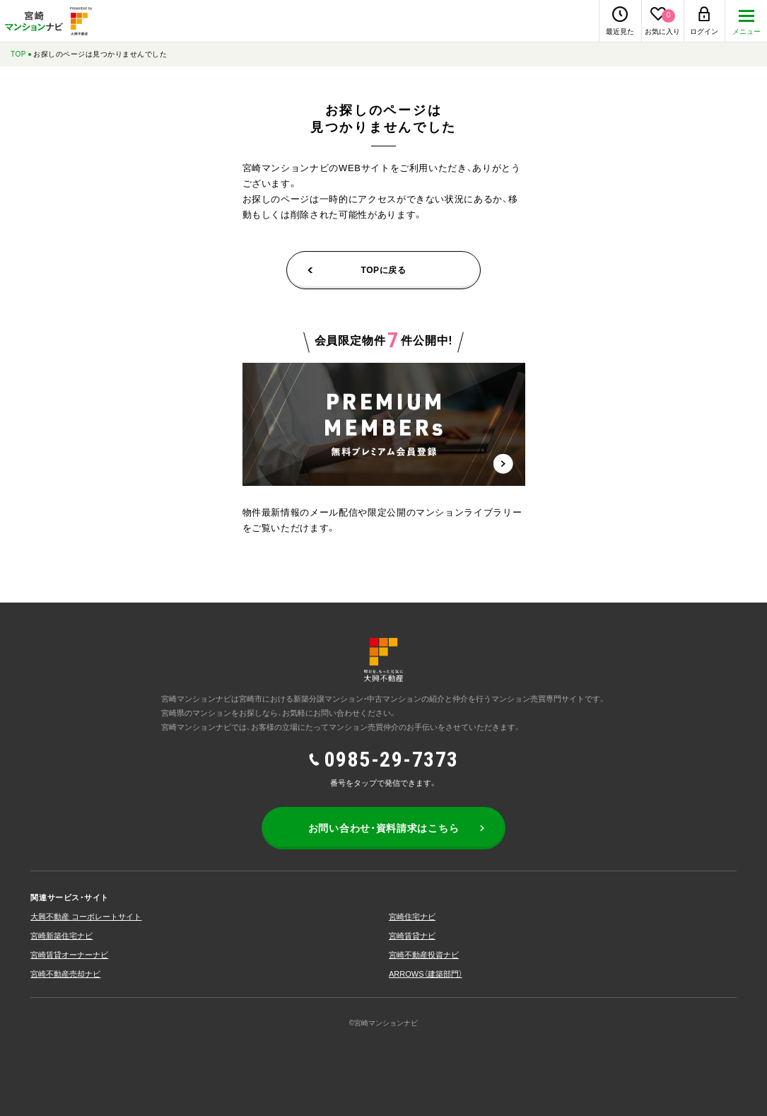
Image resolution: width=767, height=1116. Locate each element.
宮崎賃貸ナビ (412, 935)
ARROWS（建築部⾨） (425, 974)
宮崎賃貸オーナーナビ (69, 955)
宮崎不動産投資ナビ (424, 955)
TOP (18, 54)
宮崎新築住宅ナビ (61, 935)
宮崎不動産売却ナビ (65, 974)
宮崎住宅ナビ (412, 916)
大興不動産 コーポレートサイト (85, 916)
